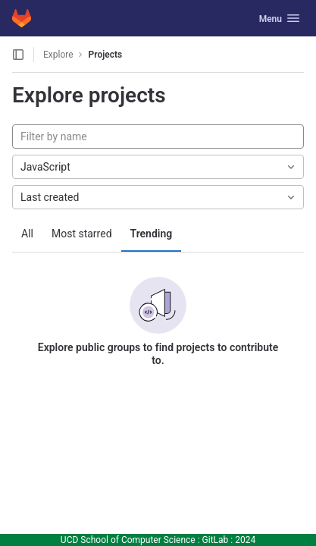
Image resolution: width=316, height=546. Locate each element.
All (27, 234)
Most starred (82, 234)
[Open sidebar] (18, 54)
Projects (106, 54)
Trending (151, 234)
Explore (58, 54)
